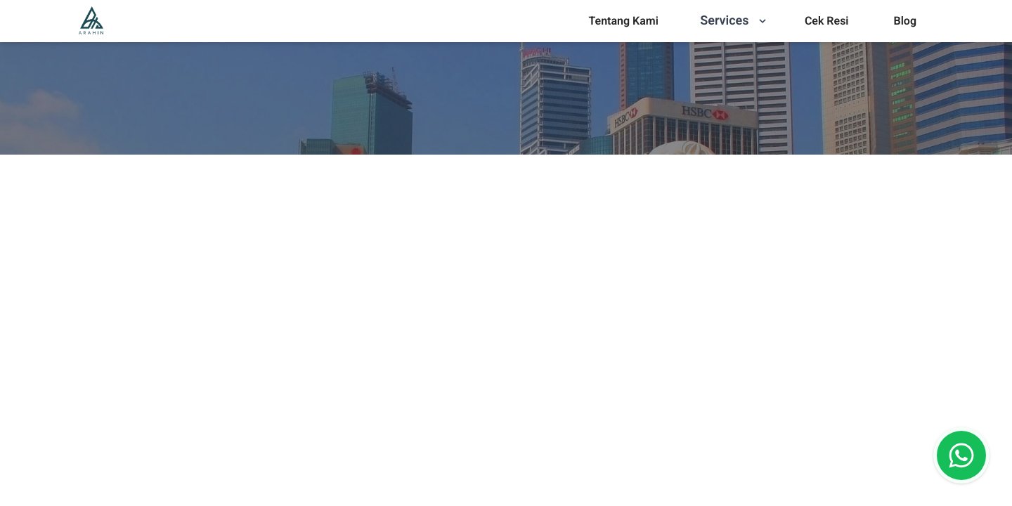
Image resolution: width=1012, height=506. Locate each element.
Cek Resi (827, 20)
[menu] (623, 21)
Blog (905, 20)
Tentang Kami (623, 20)
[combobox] (546, 463)
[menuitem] (623, 21)
